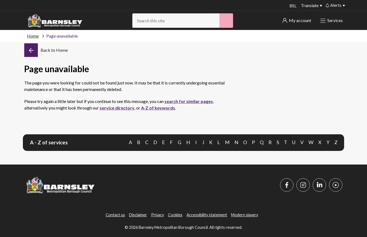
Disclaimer (138, 214)
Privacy (157, 214)
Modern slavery (244, 214)
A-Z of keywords (158, 107)
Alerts (333, 5)
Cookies (175, 214)
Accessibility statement (206, 214)
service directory (117, 107)
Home (33, 35)
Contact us (115, 214)
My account (296, 20)
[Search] (226, 20)
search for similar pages (188, 101)
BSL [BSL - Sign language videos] (292, 5)
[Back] (46, 50)
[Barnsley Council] (55, 21)
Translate (310, 5)
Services (332, 20)
